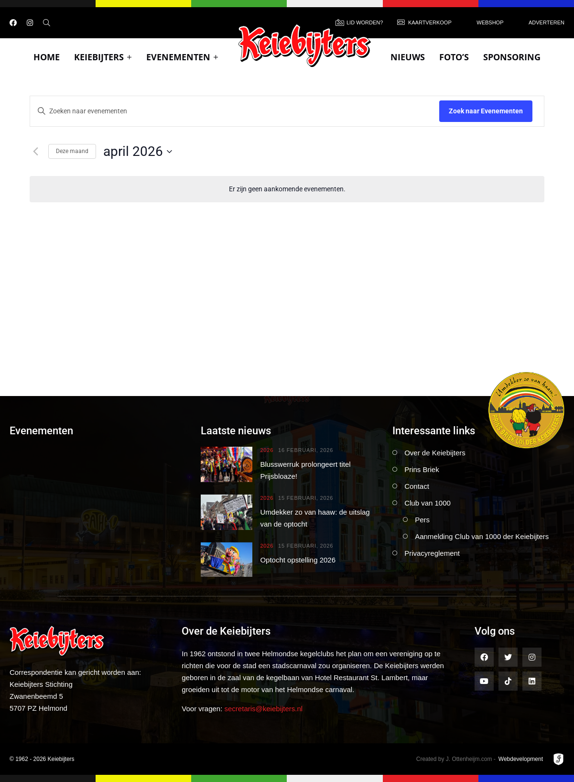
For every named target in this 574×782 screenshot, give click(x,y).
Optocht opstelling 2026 (298, 560)
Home (46, 57)
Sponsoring (512, 57)
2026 (266, 450)
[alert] (287, 189)
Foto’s (454, 57)
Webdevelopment (520, 759)
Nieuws (407, 57)
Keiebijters (103, 57)
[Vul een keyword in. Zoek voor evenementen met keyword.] (234, 111)
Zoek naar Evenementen (486, 111)
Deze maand (72, 151)
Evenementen (182, 57)
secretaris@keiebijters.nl (264, 709)
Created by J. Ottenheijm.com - (456, 759)
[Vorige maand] (35, 151)
